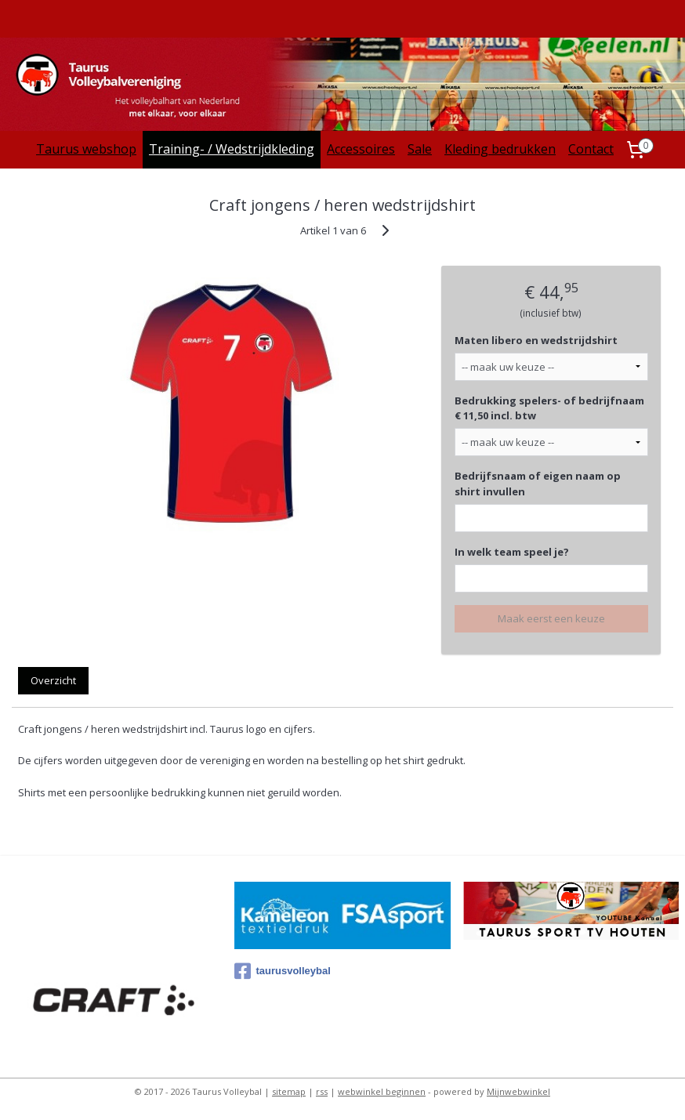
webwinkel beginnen (382, 1091)
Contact (591, 149)
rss (322, 1091)
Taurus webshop (86, 149)
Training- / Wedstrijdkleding (231, 149)
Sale (420, 149)
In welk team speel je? (512, 552)
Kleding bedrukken (500, 149)
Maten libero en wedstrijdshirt (536, 340)
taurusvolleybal (282, 971)
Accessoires (361, 149)
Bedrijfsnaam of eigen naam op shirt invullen (538, 483)
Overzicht (53, 680)
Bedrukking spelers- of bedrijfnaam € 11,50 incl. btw (549, 408)
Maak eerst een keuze (551, 618)
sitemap (289, 1091)
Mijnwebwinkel (518, 1091)
